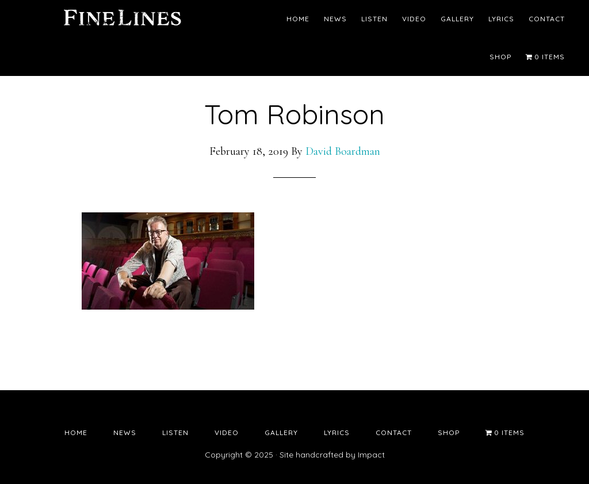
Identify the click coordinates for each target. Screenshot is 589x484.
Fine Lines (121, 20)
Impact (371, 454)
